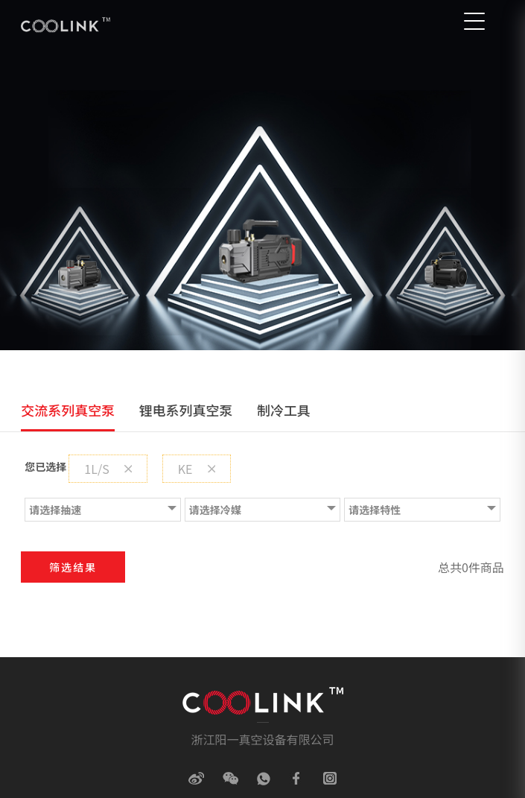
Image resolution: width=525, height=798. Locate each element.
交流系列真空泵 (68, 410)
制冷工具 (284, 410)
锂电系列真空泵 (186, 410)
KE (196, 468)
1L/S (107, 468)
